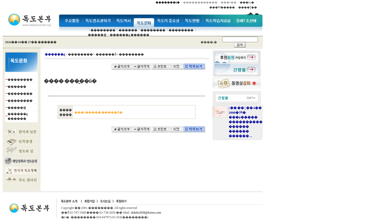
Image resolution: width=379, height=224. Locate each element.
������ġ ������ (129, 35)
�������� (103, 30)
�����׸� (128, 30)
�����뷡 (97, 35)
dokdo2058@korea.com (146, 212)
